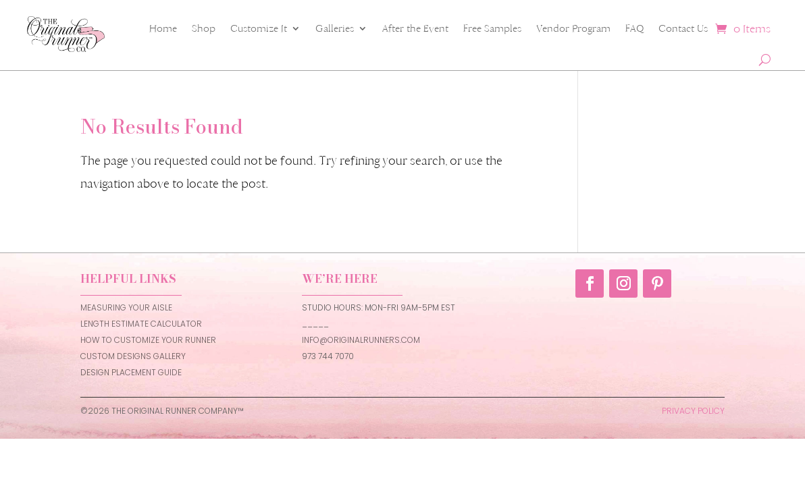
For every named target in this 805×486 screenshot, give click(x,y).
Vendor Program (573, 28)
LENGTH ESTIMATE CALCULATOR (141, 323)
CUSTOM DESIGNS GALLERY (133, 356)
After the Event (415, 28)
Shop (203, 28)
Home (163, 28)
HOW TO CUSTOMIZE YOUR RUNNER (148, 340)
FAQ (634, 28)
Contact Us (683, 28)
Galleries (334, 28)
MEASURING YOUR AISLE (126, 307)
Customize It (258, 28)
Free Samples (492, 28)
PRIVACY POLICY (693, 410)
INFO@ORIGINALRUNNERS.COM (361, 340)
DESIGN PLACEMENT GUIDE (131, 372)
